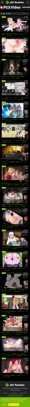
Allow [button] (13, 404)
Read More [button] (21, 401)
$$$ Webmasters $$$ (15, 395)
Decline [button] (5, 404)
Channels (13, 393)
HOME (5, 393)
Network (23, 393)
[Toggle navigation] (2, 2)
